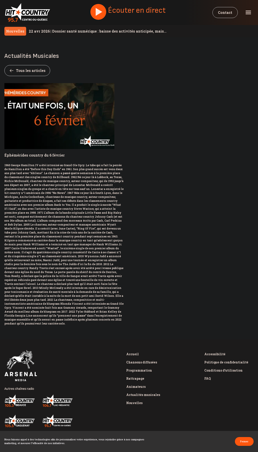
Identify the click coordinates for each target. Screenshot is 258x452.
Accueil (132, 354)
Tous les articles (27, 70)
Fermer (244, 441)
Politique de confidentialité (226, 362)
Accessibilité (214, 354)
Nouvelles (134, 403)
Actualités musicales (143, 395)
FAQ (207, 378)
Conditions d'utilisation (223, 370)
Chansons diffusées (141, 362)
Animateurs (136, 387)
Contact (225, 12)
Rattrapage (135, 378)
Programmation (139, 370)
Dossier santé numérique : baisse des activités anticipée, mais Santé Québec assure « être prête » (96, 31)
